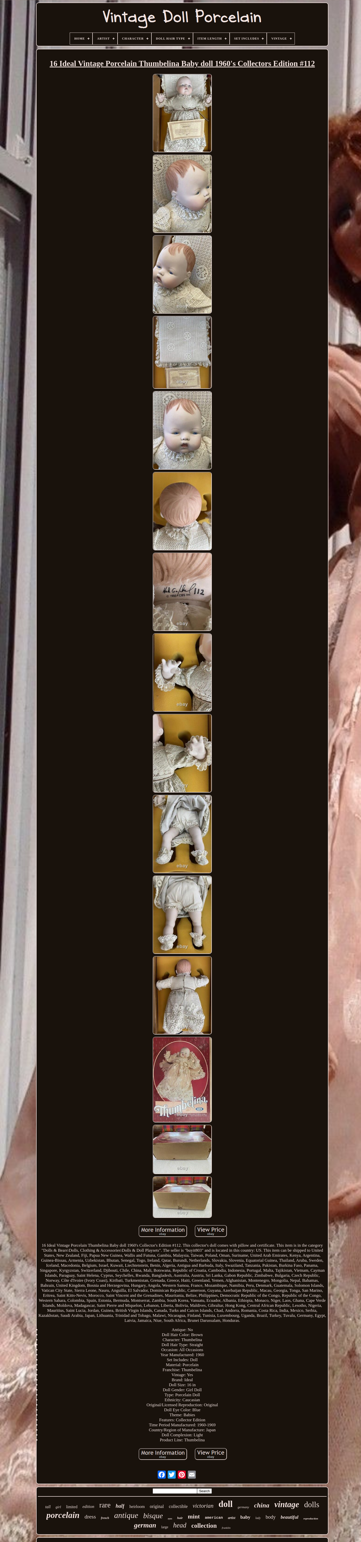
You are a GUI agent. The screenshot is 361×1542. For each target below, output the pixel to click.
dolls (311, 1504)
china (261, 1505)
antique (126, 1515)
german (145, 1525)
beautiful (290, 1517)
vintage (286, 1504)
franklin (226, 1527)
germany (243, 1507)
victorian (203, 1506)
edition (88, 1506)
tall (48, 1507)
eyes (170, 1518)
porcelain (62, 1515)
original (157, 1506)
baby (245, 1517)
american (214, 1518)
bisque (153, 1515)
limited (71, 1507)
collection (204, 1525)
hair (180, 1518)
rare (105, 1505)
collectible (178, 1506)
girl (58, 1507)
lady (258, 1518)
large (164, 1527)
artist (231, 1518)
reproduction (310, 1518)
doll (226, 1504)
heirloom (137, 1506)
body (271, 1517)
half (120, 1506)
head (179, 1525)
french (105, 1518)
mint (194, 1516)
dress (90, 1516)
